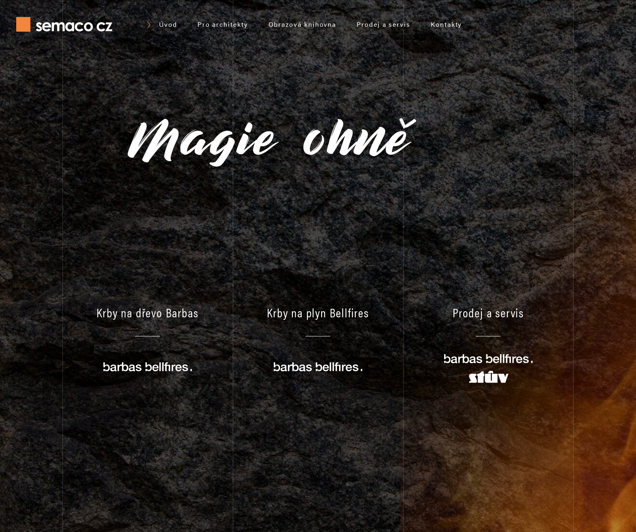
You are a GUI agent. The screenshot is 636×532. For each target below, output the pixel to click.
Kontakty (446, 24)
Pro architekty (223, 24)
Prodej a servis (383, 24)
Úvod (168, 24)
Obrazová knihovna (303, 24)
